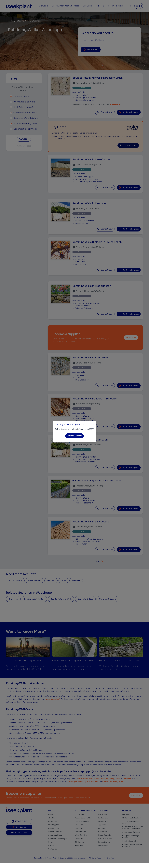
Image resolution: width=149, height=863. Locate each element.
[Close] (93, 424)
